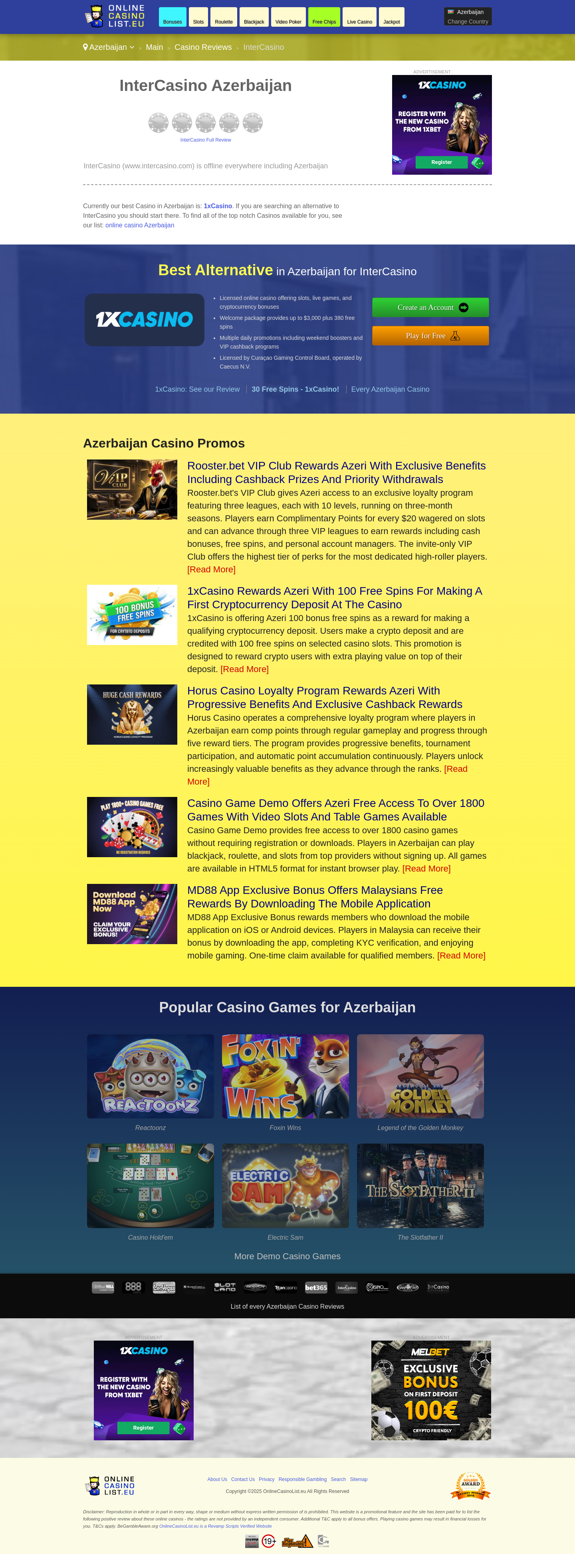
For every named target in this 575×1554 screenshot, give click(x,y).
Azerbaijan (109, 47)
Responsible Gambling (303, 1479)
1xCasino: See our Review (197, 389)
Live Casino (359, 22)
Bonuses (172, 22)
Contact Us (243, 1479)
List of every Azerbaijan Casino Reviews (288, 1306)
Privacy (266, 1479)
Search (338, 1479)
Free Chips (324, 22)
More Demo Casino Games (287, 1256)
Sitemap (358, 1479)
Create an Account (426, 307)
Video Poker (288, 22)
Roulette (224, 22)
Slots (198, 22)
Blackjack (254, 22)
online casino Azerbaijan (139, 225)
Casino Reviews (203, 47)
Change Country (468, 21)
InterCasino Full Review (205, 140)
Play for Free (426, 335)
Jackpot (391, 22)
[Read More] (211, 569)
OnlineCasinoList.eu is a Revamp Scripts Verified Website (215, 1526)
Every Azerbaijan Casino (390, 389)
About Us (217, 1479)
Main (154, 47)
